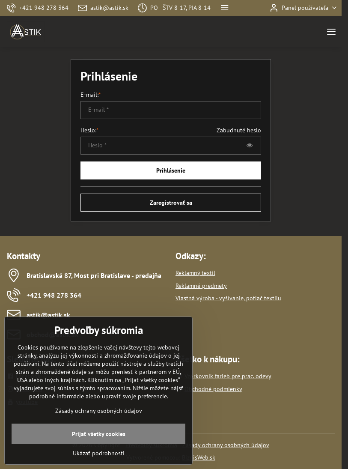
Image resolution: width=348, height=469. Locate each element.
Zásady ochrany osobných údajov (225, 445)
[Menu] (331, 31)
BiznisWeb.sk (198, 457)
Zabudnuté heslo (239, 130)
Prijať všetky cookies (98, 448)
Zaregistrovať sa (171, 202)
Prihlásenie (170, 170)
